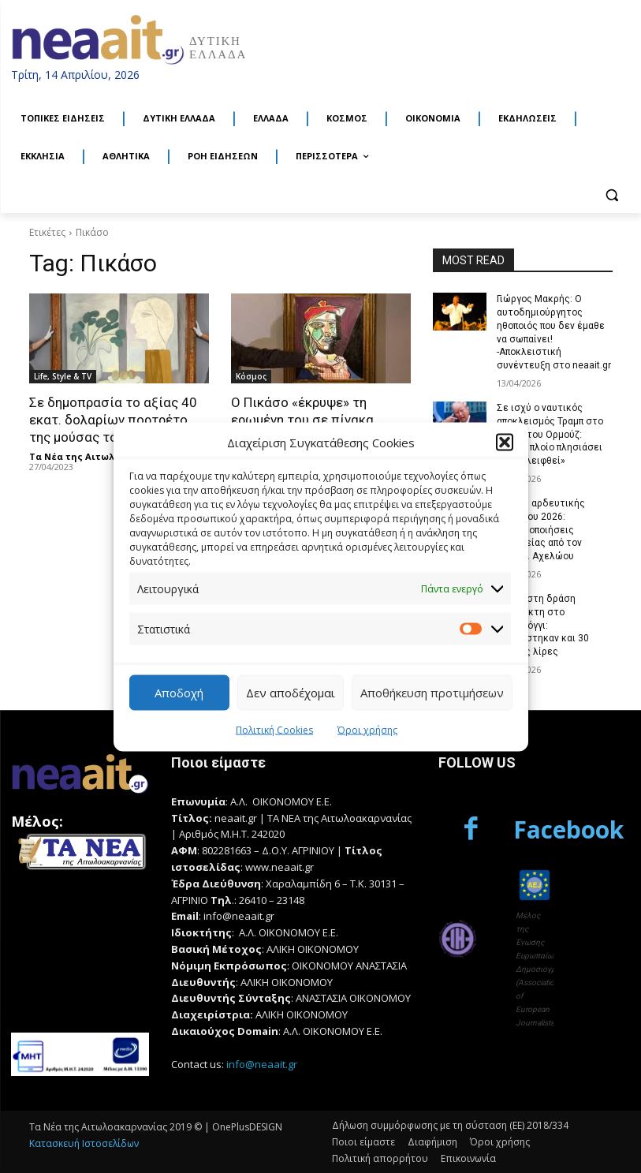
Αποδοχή (179, 692)
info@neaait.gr (261, 1064)
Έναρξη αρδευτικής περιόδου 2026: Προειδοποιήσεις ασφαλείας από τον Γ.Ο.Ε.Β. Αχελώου (541, 530)
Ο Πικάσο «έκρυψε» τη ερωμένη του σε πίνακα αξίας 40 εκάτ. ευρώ (302, 419)
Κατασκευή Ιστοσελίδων (84, 1143)
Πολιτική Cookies (274, 729)
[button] (504, 442)
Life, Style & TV (62, 376)
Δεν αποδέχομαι (290, 692)
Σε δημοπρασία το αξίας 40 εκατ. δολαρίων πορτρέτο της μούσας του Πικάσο (113, 419)
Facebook (568, 829)
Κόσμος (251, 376)
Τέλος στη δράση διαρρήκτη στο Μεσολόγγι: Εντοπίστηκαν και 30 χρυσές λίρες (543, 625)
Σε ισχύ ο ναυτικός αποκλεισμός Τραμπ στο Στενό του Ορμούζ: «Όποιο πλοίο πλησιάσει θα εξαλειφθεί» (550, 434)
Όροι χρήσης (367, 729)
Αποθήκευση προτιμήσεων (432, 692)
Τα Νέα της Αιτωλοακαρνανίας (102, 456)
